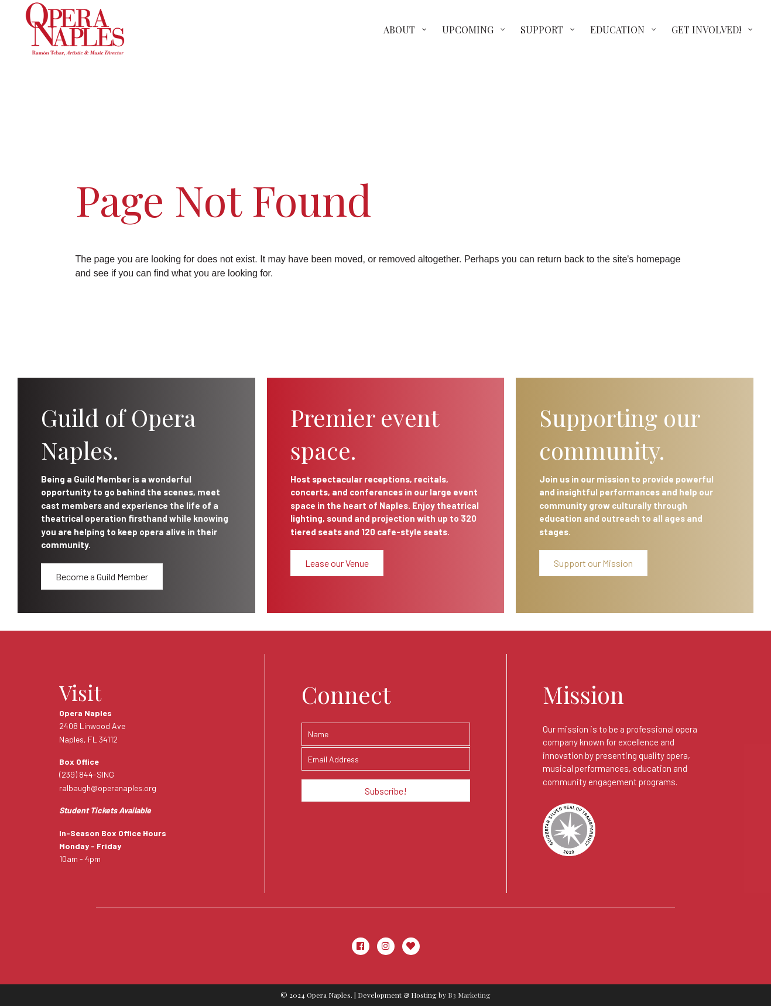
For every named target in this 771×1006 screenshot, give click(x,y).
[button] (102, 576)
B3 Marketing (469, 995)
